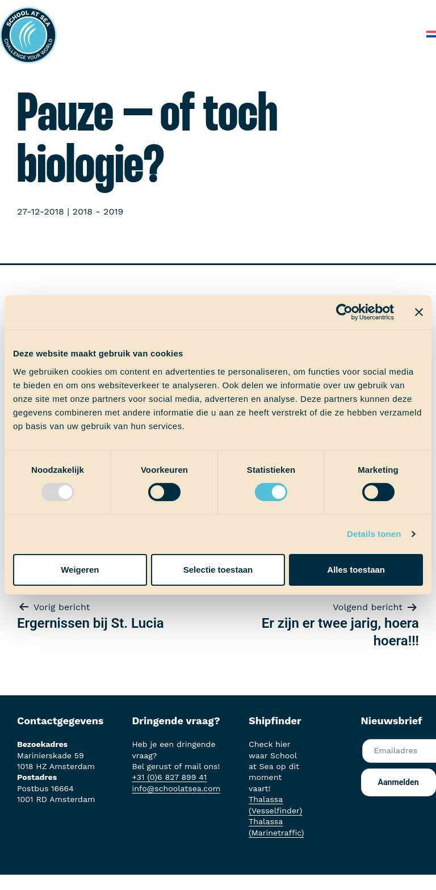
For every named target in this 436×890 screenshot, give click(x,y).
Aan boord (249, 11)
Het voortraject (179, 11)
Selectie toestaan (218, 569)
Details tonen (374, 534)
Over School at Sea (220, 33)
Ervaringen (309, 11)
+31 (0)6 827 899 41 (169, 777)
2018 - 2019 (98, 211)
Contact (395, 33)
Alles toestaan (356, 569)
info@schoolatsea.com (176, 788)
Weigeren (80, 569)
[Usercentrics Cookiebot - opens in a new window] (344, 312)
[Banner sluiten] (419, 312)
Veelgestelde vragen (320, 33)
